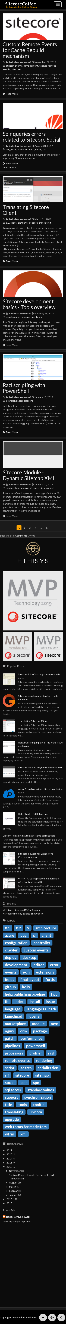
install (35, 1001)
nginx (9, 1031)
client (13, 222)
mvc (54, 1023)
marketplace (13, 487)
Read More (10, 93)
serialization (48, 1068)
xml (52, 487)
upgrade (12, 1119)
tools (39, 316)
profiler (35, 1053)
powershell (12, 400)
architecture (45, 928)
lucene (34, 1016)
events (43, 65)
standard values (40, 1090)
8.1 (7, 928)
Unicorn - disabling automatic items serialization (29, 835)
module (26, 316)
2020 (9, 1154)
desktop (29, 957)
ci (34, 935)
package (40, 1031)
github (10, 987)
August (13, 1182)
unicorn (36, 1112)
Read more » (9, 166)
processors (14, 1053)
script (9, 1068)
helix (26, 987)
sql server (13, 1090)
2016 (9, 1198)
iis (6, 1001)
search (26, 1068)
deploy (10, 957)
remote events (17, 1060)
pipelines (12, 1045)
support (11, 1097)
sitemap (44, 487)
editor (39, 965)
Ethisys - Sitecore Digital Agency (22, 910)
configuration (16, 942)
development (31, 65)
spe (36, 1082)
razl (21, 400)
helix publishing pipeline (25, 994)
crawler (11, 950)
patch (21, 149)
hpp (54, 994)
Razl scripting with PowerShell (24, 388)
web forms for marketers (26, 1126)
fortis (50, 979)
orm (33, 316)
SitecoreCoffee (20, 3)
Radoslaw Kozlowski (19, 62)
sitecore (16, 69)
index (19, 1001)
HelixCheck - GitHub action (33, 814)
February (14, 1190)
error (14, 149)
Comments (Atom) (25, 535)
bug (8, 149)
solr (44, 149)
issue (50, 1001)
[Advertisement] (33, 1268)
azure (9, 935)
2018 (9, 1162)
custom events (14, 65)
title (8, 1104)
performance (31, 1038)
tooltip (39, 1104)
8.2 (7, 222)
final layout (29, 979)
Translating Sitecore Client (26, 210)
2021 (9, 1150)
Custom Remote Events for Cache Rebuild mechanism (30, 50)
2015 (9, 1203)
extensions (45, 972)
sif (7, 1075)
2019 (9, 1158)
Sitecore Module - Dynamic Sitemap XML (29, 475)
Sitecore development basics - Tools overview (29, 304)
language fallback (41, 1009)
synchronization (37, 1097)
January (13, 1194)
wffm (9, 1134)
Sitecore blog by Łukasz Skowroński (23, 913)
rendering (44, 1060)
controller (42, 942)
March (12, 1186)
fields (9, 979)
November (15, 1170)
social (38, 149)
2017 (9, 1166)
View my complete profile (16, 1221)
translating (45, 222)
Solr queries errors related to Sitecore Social (31, 137)
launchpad (13, 1016)
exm (26, 972)
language (23, 222)
